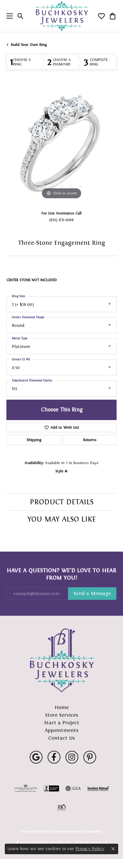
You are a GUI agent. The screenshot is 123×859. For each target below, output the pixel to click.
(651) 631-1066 (61, 219)
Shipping (34, 440)
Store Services (61, 715)
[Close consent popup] (113, 849)
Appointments (61, 730)
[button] (21, 16)
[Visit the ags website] (25, 788)
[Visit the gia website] (73, 788)
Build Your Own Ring (29, 44)
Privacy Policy (30, 831)
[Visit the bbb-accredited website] (51, 788)
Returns (89, 440)
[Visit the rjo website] (61, 807)
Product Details (62, 502)
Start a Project (61, 722)
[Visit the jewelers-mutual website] (98, 788)
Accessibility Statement (85, 831)
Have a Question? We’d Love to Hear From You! (61, 574)
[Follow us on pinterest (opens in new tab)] (89, 757)
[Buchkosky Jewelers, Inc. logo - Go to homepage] (61, 16)
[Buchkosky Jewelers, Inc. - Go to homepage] (62, 660)
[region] (61, 146)
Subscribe (92, 593)
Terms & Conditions (54, 831)
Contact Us (61, 738)
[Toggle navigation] (8, 16)
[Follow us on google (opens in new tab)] (36, 757)
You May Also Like (61, 519)
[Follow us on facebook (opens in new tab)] (54, 757)
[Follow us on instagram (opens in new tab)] (71, 757)
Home (62, 707)
